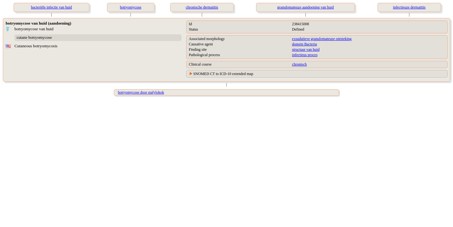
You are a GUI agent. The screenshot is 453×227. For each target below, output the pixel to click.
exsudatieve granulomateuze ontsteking (321, 39)
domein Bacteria (304, 44)
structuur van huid (305, 49)
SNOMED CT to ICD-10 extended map (223, 74)
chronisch (299, 64)
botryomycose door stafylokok (141, 92)
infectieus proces (304, 55)
